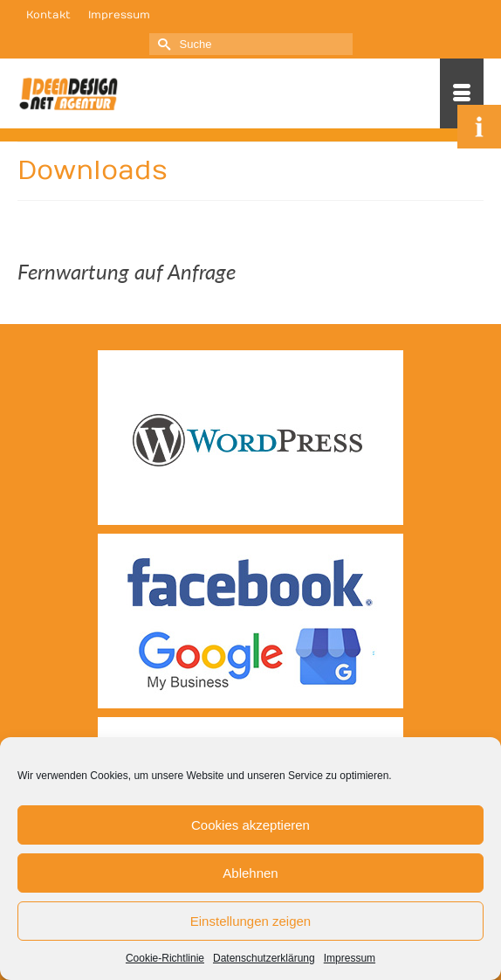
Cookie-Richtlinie (165, 958)
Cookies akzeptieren (250, 825)
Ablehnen (250, 873)
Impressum (349, 958)
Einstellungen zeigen (250, 921)
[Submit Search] (162, 44)
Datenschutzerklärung (264, 958)
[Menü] (462, 93)
